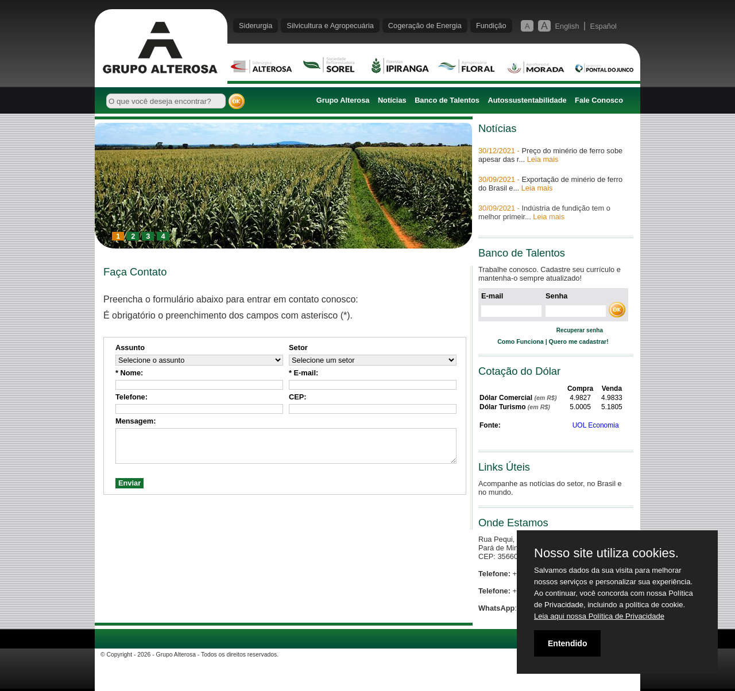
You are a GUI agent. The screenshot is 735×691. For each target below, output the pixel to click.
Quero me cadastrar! (579, 341)
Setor (298, 347)
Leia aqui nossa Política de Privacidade (599, 616)
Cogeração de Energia (425, 25)
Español (603, 26)
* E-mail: (303, 372)
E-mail (492, 296)
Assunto (130, 347)
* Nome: (129, 372)
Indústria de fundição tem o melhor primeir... (544, 212)
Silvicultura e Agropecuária (330, 25)
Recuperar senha (579, 330)
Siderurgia (255, 25)
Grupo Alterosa (343, 100)
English (567, 26)
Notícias (392, 100)
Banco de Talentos (447, 100)
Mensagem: (135, 421)
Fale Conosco (599, 100)
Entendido (567, 643)
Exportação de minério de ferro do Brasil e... (550, 183)
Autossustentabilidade (527, 100)
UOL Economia (595, 425)
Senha (556, 296)
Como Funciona (520, 341)
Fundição (491, 25)
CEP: (298, 397)
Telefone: (131, 397)
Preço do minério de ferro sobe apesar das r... (550, 155)
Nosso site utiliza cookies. (606, 553)
